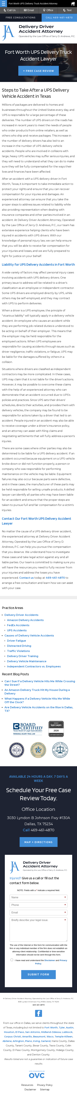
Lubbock (67, 1032)
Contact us (26, 577)
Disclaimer (49, 960)
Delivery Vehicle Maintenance (26, 661)
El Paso (19, 1032)
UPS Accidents (17, 630)
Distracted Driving (19, 645)
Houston (9, 1032)
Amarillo (27, 1036)
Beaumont (39, 1036)
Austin (69, 1027)
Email (29, 10)
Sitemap (45, 1089)
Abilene (7, 1041)
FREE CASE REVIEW (38, 70)
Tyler (62, 1027)
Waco (50, 1036)
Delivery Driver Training (22, 656)
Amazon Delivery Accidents (25, 620)
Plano (28, 1041)
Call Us (10, 10)
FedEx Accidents (18, 625)
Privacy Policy (45, 1085)
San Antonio (32, 1032)
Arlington (18, 1041)
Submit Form (38, 974)
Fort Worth (51, 1027)
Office (48, 10)
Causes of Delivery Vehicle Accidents (29, 635)
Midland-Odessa (51, 1032)
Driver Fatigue (16, 640)
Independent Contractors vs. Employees (34, 666)
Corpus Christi (12, 1036)
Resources (27, 1085)
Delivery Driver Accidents (21, 615)
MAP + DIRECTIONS (38, 842)
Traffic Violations (18, 651)
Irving (36, 1041)
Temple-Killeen (63, 1036)
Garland (45, 1041)
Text (69, 10)
